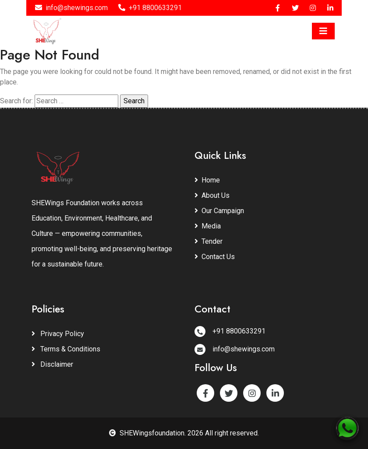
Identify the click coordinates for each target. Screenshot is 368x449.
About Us (212, 195)
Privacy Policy (58, 334)
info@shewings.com (71, 8)
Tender (209, 241)
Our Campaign (219, 211)
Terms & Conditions (66, 349)
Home (207, 180)
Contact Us (215, 257)
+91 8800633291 (150, 8)
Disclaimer (52, 364)
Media (208, 226)
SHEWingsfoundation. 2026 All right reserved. (184, 433)
